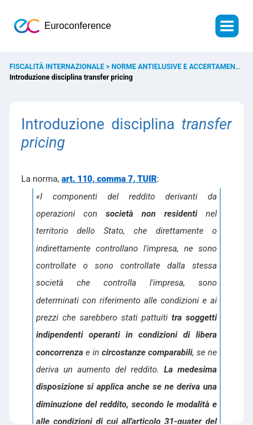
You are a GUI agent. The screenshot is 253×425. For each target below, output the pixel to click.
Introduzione (63, 124)
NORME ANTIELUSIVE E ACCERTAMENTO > (182, 67)
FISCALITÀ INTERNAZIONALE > (60, 67)
